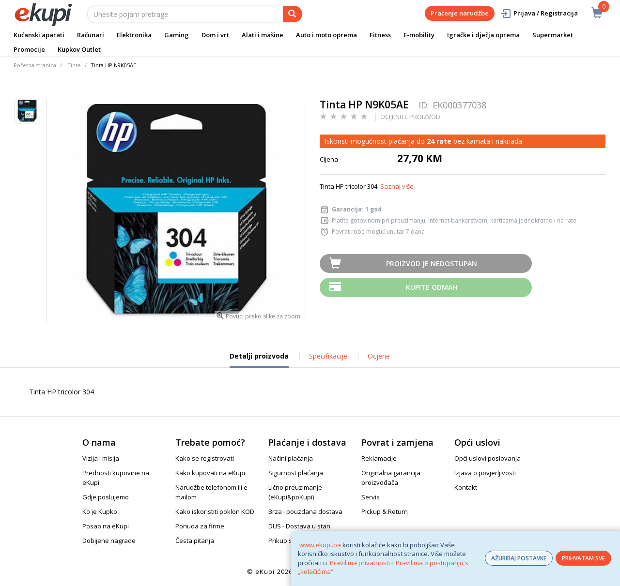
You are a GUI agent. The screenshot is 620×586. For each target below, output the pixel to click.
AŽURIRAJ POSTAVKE (518, 558)
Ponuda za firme (199, 526)
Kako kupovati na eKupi (210, 472)
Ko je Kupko (99, 511)
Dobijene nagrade (109, 540)
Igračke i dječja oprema (483, 34)
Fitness (380, 34)
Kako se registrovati (204, 458)
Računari (90, 34)
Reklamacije (379, 458)
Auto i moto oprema (326, 34)
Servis (370, 497)
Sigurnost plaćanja (295, 472)
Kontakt (465, 487)
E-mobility (418, 34)
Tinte (74, 65)
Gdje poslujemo (105, 497)
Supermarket (552, 34)
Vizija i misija (100, 458)
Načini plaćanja (290, 458)
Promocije (29, 49)
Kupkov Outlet (79, 49)
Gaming (176, 34)
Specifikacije (328, 356)
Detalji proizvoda (259, 359)
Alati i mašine (262, 34)
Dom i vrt (215, 34)
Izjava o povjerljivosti (485, 472)
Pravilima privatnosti (360, 562)
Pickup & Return (384, 511)
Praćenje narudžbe (460, 13)
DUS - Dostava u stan (299, 526)
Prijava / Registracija (539, 13)
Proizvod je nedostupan (431, 263)
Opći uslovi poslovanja (487, 458)
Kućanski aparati (39, 34)
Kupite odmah (431, 287)
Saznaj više (397, 186)
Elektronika (134, 34)
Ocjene (379, 356)
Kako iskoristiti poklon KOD (214, 511)
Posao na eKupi (105, 526)
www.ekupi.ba (320, 545)
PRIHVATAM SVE (583, 558)
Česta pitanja (194, 540)
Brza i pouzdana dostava (305, 511)
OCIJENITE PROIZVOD (410, 116)
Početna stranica (35, 65)
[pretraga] (292, 14)
